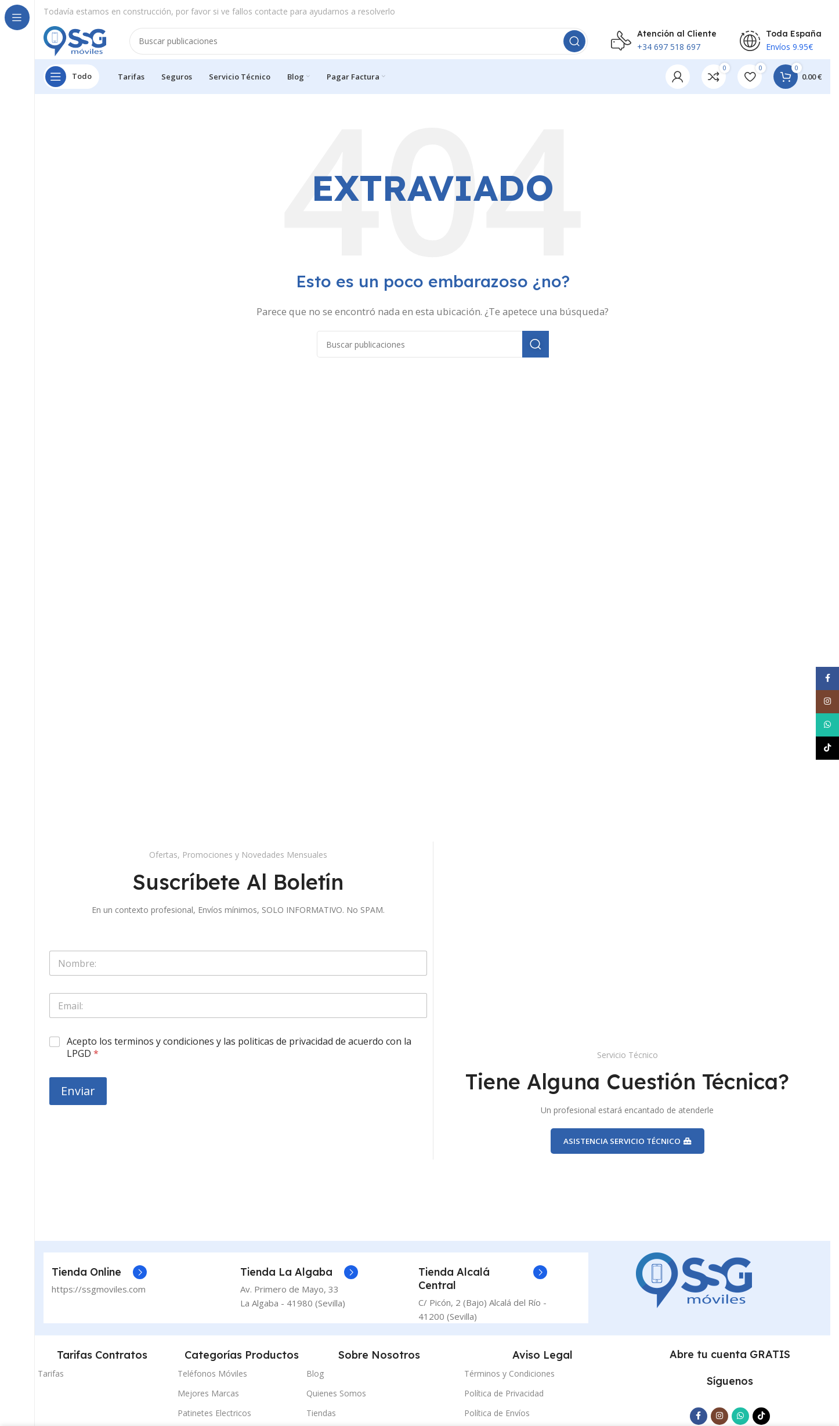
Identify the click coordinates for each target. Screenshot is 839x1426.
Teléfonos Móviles (212, 1390)
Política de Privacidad (504, 1410)
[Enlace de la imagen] (694, 1296)
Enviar (78, 1101)
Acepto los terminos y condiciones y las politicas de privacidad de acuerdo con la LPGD (239, 1058)
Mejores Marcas (208, 1410)
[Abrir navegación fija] (71, 87)
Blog (315, 1390)
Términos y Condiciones (509, 1390)
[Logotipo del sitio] (86, 45)
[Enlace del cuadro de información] (99, 1290)
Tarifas (51, 1390)
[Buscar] (369, 46)
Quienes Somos (336, 1410)
